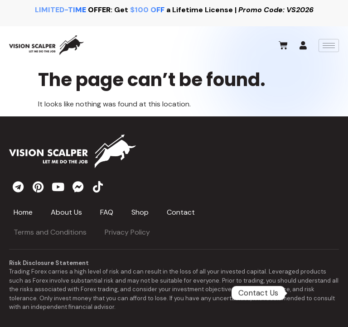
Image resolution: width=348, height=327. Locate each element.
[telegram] (18, 186)
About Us (66, 212)
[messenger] (78, 186)
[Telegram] (312, 293)
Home (23, 212)
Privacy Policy (127, 232)
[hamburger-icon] (329, 45)
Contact (181, 212)
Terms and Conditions (50, 232)
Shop (140, 212)
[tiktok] (98, 186)
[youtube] (58, 186)
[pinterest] (38, 186)
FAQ (106, 212)
